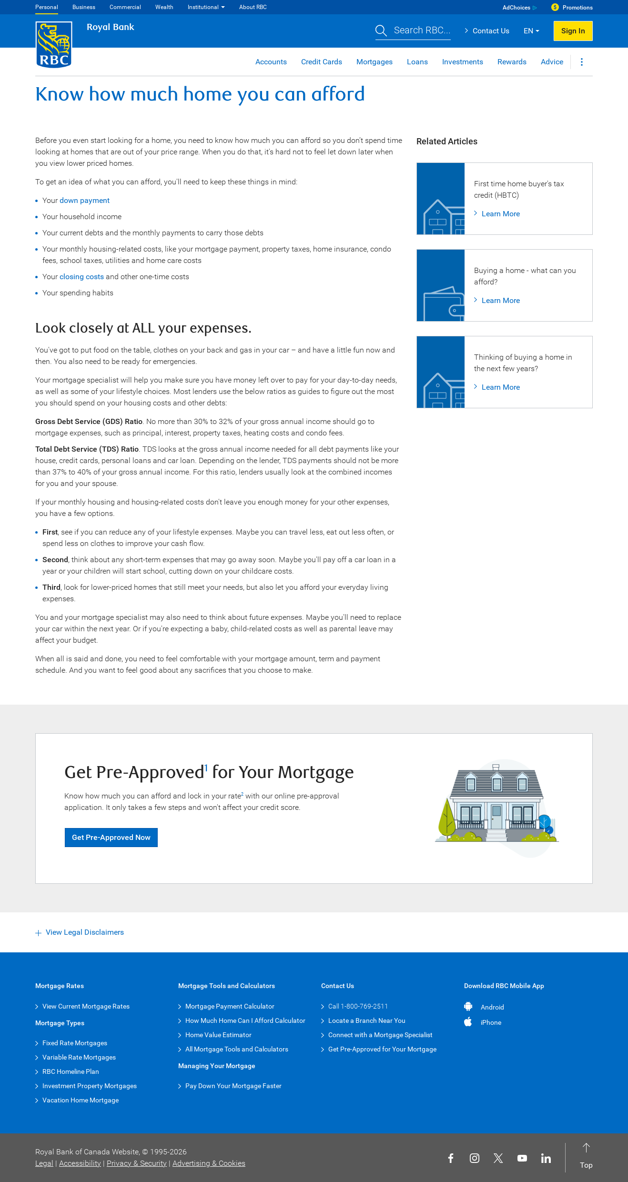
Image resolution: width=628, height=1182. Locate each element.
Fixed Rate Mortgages (74, 1043)
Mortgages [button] (374, 61)
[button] (413, 31)
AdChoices (516, 7)
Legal (44, 1163)
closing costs (82, 276)
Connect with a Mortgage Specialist (380, 1035)
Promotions (578, 7)
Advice (552, 61)
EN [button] (528, 30)
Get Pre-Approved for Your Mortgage (382, 1049)
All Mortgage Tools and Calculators (236, 1049)
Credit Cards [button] (321, 61)
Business (83, 7)
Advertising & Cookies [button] (208, 1163)
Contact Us (491, 30)
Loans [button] (417, 61)
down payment (85, 200)
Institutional (203, 7)
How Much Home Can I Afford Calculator (245, 1020)
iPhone (491, 1022)
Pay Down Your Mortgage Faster (233, 1086)
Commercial (125, 7)
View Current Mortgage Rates (86, 1006)
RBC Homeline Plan (70, 1071)
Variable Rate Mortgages (79, 1057)
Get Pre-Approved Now (111, 837)
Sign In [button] (573, 30)
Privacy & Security (137, 1163)
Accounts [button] (271, 61)
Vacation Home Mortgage (80, 1100)
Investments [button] (462, 61)
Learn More (501, 213)
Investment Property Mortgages (89, 1086)
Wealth (164, 7)
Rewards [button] (512, 61)
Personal (46, 7)
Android (492, 1007)
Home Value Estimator (218, 1035)
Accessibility (80, 1163)
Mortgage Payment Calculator (229, 1006)
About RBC (253, 7)
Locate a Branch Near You (366, 1020)
